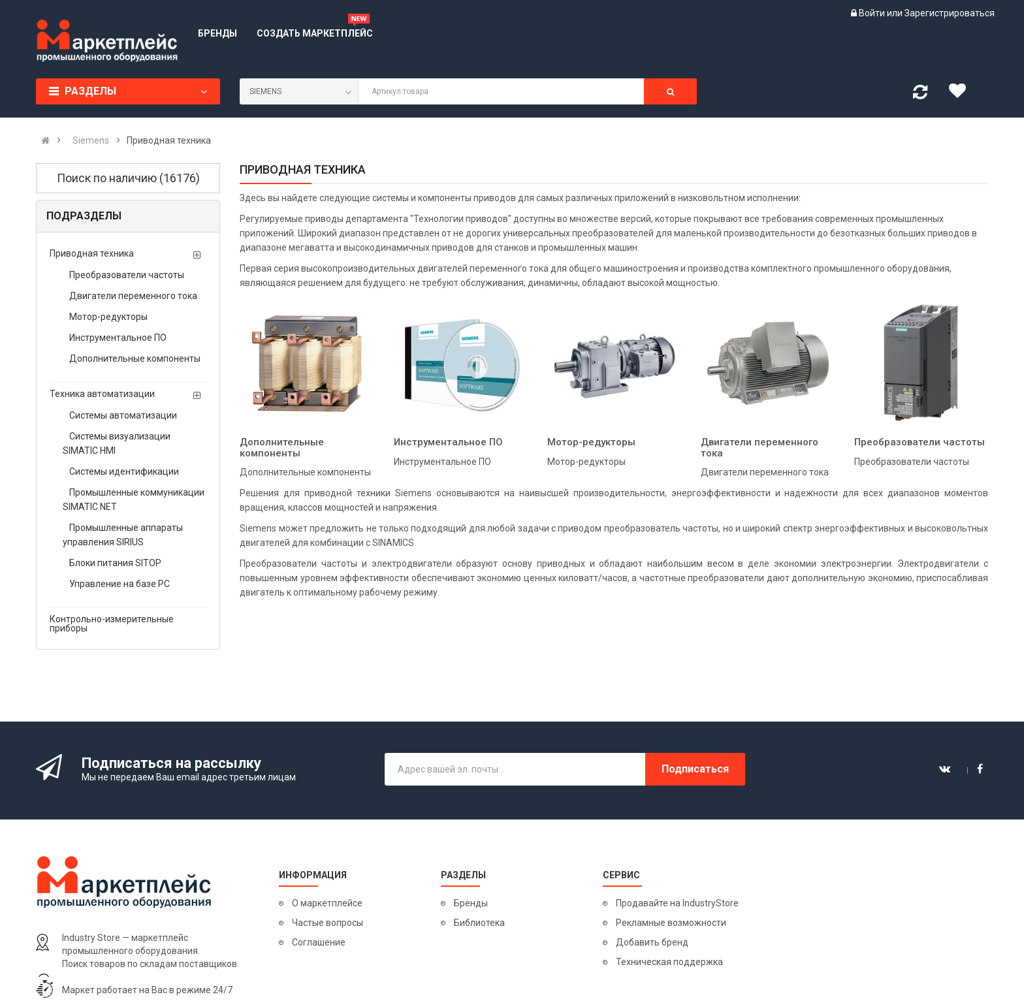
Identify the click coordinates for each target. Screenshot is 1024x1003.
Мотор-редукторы (108, 316)
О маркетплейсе (327, 903)
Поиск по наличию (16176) (128, 178)
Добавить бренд (652, 942)
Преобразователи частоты (126, 275)
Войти (873, 13)
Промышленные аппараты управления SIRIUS (123, 534)
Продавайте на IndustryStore (677, 903)
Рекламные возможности (671, 922)
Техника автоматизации (102, 394)
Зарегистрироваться (949, 13)
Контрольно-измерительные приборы (112, 623)
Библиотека (479, 922)
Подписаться (695, 769)
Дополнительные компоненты (134, 358)
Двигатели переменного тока (133, 296)
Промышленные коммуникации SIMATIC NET (133, 499)
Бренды (471, 903)
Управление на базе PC (119, 584)
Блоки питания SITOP (115, 563)
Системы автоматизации (123, 415)
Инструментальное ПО (118, 337)
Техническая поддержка (669, 962)
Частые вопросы (327, 922)
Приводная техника (92, 253)
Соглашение (318, 942)
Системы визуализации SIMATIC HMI (116, 443)
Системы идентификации (124, 471)
